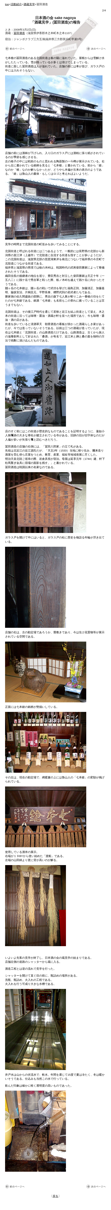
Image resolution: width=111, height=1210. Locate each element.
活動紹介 (16, 4)
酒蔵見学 (29, 4)
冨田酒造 (19, 33)
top (7, 4)
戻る (55, 1196)
